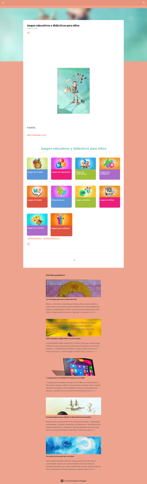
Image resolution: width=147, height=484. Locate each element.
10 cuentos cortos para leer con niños (60, 456)
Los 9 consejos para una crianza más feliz (61, 299)
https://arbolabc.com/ (36, 135)
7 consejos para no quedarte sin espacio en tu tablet (65, 378)
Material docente (34, 238)
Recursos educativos (51, 238)
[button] (28, 33)
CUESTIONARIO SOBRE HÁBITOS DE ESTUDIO (63, 339)
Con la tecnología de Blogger (73, 481)
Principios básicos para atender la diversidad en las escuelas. (68, 417)
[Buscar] (9, 3)
